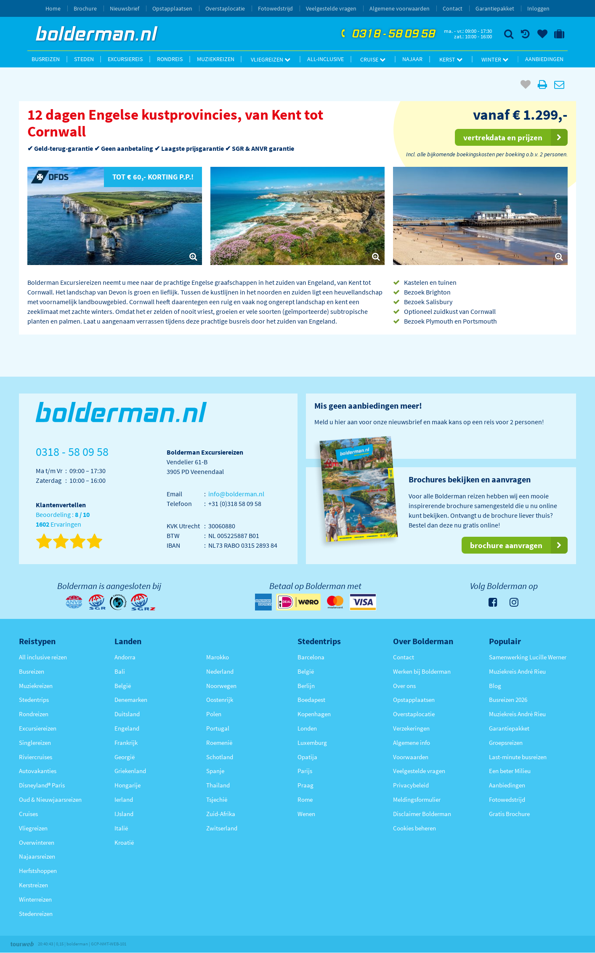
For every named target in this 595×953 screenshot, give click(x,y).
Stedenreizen (36, 914)
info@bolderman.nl (236, 494)
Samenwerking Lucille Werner (527, 657)
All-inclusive (325, 59)
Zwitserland (221, 828)
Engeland (126, 728)
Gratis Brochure (509, 814)
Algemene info (411, 743)
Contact (452, 8)
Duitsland (127, 714)
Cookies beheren (414, 828)
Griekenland (130, 771)
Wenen (306, 814)
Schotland (219, 757)
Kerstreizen (33, 885)
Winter (494, 59)
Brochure (85, 8)
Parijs (305, 771)
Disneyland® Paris (42, 785)
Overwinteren (36, 842)
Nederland (220, 671)
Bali (119, 671)
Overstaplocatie (225, 8)
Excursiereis (125, 59)
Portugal (217, 728)
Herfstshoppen (38, 871)
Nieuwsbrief (124, 8)
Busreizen (46, 59)
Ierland (123, 799)
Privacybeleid (411, 785)
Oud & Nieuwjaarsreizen (50, 799)
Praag (305, 785)
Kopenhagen (314, 714)
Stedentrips (34, 700)
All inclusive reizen (43, 657)
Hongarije (127, 785)
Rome (305, 799)
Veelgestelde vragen (331, 8)
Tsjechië (216, 799)
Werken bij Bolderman (422, 671)
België (122, 686)
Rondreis (170, 59)
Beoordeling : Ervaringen (63, 519)
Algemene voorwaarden (399, 8)
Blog (495, 686)
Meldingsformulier (417, 799)
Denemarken (130, 700)
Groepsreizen (506, 743)
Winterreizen (35, 899)
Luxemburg (312, 743)
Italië (121, 828)
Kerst (450, 59)
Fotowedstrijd (275, 8)
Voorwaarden (410, 757)
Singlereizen (35, 743)
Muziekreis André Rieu (517, 671)
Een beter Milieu (510, 771)
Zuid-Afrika (220, 814)
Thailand (218, 785)
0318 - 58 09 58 (387, 34)
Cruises (28, 814)
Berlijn (306, 686)
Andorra (124, 657)
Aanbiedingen (544, 59)
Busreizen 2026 (508, 700)
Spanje (215, 771)
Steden (84, 59)
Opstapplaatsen (172, 8)
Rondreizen (33, 714)
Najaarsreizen (37, 856)
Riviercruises (35, 757)
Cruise (372, 59)
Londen (307, 728)
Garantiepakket (494, 8)
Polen (213, 714)
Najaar (412, 59)
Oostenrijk (219, 700)
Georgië (124, 757)
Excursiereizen (37, 728)
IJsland (123, 814)
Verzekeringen (411, 728)
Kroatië (124, 842)
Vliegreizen (270, 59)
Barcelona (311, 657)
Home (53, 8)
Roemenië (219, 743)
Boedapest (311, 700)
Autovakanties (37, 771)
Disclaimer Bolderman (422, 814)
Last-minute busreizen (518, 757)
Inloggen (538, 8)
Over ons (404, 686)
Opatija (307, 757)
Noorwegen (221, 686)
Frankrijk (126, 743)
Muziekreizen (215, 59)
